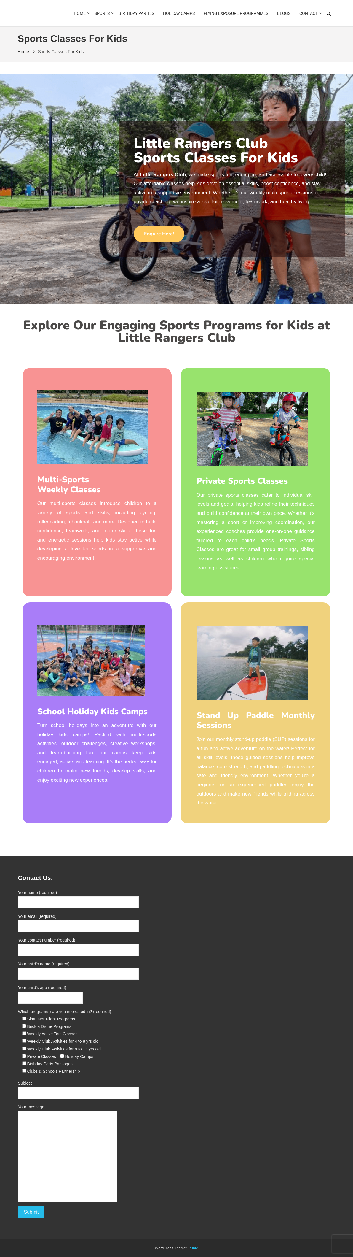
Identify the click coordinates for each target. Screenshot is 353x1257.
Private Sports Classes (242, 481)
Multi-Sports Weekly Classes (69, 484)
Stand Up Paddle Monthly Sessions (256, 720)
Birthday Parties (136, 13)
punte (193, 1248)
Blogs (283, 13)
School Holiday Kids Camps (92, 711)
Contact (308, 13)
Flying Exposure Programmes (236, 13)
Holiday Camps (179, 13)
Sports (102, 13)
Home (80, 13)
